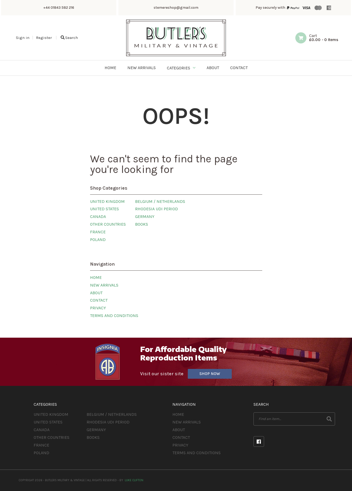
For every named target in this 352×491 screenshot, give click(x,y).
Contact (99, 300)
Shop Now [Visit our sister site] (209, 373)
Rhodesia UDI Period (156, 208)
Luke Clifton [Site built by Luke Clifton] (134, 480)
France (98, 231)
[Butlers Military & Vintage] (176, 55)
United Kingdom (107, 201)
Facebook (259, 441)
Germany (144, 216)
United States (104, 208)
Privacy (98, 307)
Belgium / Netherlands (160, 201)
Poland (98, 239)
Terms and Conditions (114, 315)
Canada (98, 216)
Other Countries (108, 224)
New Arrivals (104, 285)
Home (96, 277)
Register (44, 37)
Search (69, 37)
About (96, 292)
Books (141, 224)
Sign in (22, 37)
